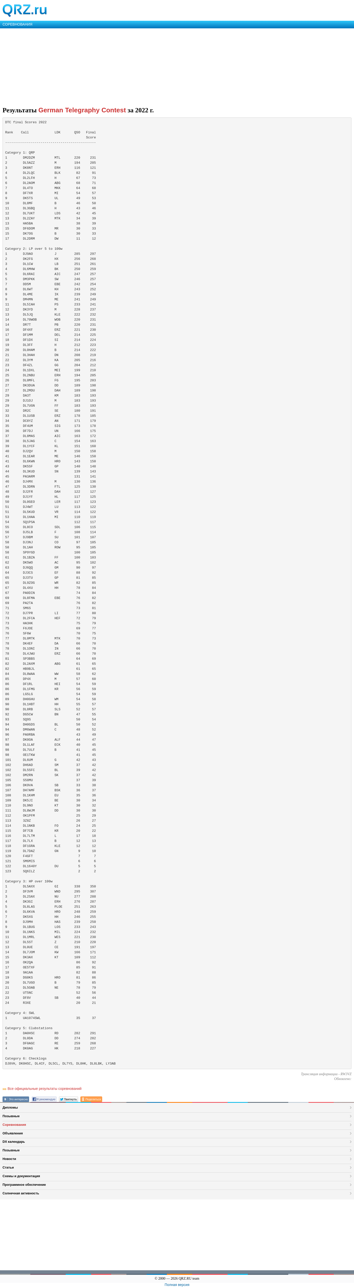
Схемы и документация (21, 1176)
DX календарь (14, 1142)
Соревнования (14, 1125)
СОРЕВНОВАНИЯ (17, 24)
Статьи (8, 1167)
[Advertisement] (151, 66)
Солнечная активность (21, 1193)
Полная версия (177, 1285)
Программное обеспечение (24, 1185)
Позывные (11, 1116)
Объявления (13, 1133)
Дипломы (10, 1107)
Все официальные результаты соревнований (44, 1089)
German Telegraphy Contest (82, 110)
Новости (9, 1159)
